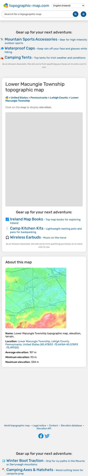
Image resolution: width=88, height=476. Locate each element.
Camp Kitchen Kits (26, 228)
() (41, 344)
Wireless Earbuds (25, 237)
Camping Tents (18, 57)
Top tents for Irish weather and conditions (60, 57)
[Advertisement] (44, 395)
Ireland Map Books (26, 219)
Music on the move (54, 237)
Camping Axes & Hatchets (29, 469)
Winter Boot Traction (24, 460)
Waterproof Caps (20, 48)
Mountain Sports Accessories (31, 39)
